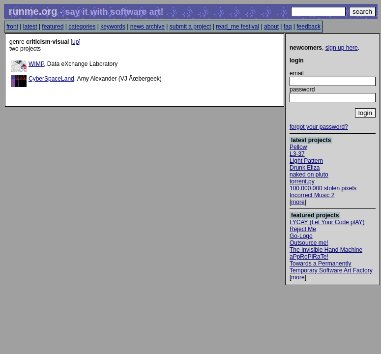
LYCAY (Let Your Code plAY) (327, 222)
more (297, 202)
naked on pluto (309, 174)
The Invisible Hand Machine (326, 249)
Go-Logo (301, 236)
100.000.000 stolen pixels (323, 188)
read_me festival (237, 26)
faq (288, 26)
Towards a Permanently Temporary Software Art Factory (331, 267)
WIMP (36, 63)
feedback (308, 26)
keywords (112, 26)
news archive (147, 26)
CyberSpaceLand (51, 78)
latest (30, 26)
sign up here (341, 47)
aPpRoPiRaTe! (309, 256)
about (271, 26)
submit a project (190, 26)
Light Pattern (306, 160)
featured (52, 26)
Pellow (298, 147)
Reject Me (303, 229)
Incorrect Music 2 (312, 195)
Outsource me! (309, 242)
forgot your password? (319, 126)
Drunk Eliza (305, 167)
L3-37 (297, 153)
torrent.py (302, 181)
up (75, 41)
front (12, 26)
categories (81, 26)
